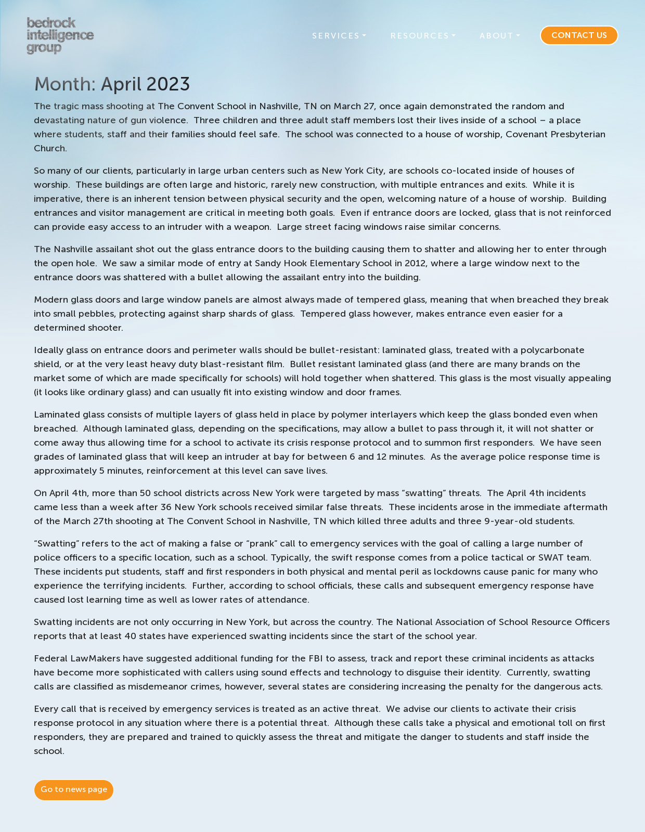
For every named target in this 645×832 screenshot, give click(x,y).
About (497, 36)
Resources (419, 36)
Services (336, 36)
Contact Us (579, 35)
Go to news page (74, 789)
